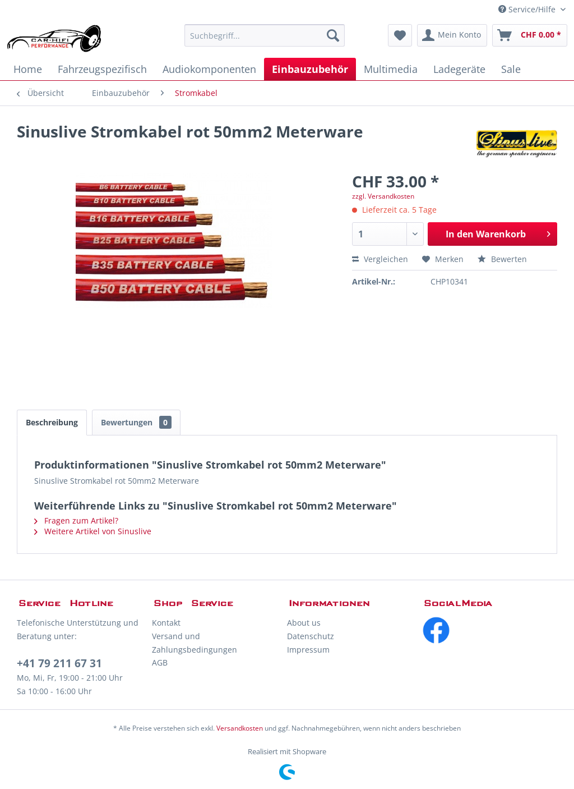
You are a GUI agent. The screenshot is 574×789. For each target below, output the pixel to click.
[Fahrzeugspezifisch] (102, 69)
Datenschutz (310, 636)
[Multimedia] (390, 69)
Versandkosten (239, 728)
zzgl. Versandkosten (383, 196)
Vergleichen (380, 259)
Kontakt (166, 622)
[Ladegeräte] (459, 69)
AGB (160, 662)
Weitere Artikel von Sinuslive (92, 531)
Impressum (308, 649)
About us (304, 622)
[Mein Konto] (452, 35)
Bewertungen (136, 422)
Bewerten (502, 259)
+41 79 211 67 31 (59, 663)
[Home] (28, 69)
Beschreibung (52, 422)
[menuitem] (264, 35)
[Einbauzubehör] (310, 69)
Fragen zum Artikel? (76, 520)
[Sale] (511, 69)
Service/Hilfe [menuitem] (528, 9)
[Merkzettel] (400, 35)
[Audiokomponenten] (209, 69)
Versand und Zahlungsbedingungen (194, 643)
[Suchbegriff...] (264, 35)
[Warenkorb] (529, 35)
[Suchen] (333, 35)
